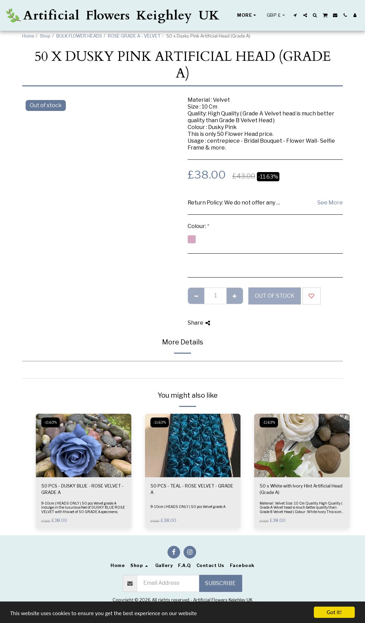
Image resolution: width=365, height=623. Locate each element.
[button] (295, 15)
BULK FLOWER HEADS (79, 36)
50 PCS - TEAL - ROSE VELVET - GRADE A (191, 489)
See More (330, 202)
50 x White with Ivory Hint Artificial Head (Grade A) (301, 489)
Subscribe (220, 583)
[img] (83, 446)
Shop (45, 36)
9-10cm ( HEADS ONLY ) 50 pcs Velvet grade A (187, 507)
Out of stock (274, 296)
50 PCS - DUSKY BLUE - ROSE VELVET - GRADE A (82, 489)
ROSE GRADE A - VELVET (134, 36)
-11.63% (50, 422)
